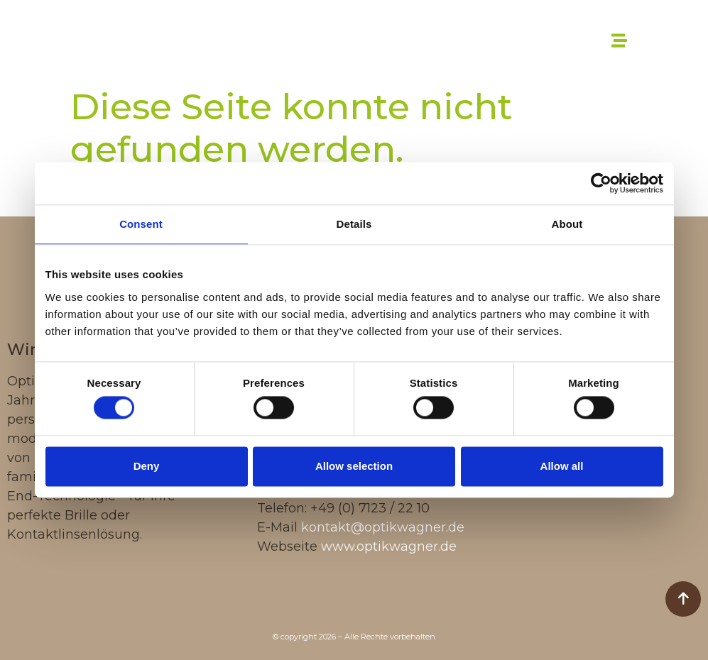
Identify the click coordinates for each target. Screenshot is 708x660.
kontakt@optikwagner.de (382, 527)
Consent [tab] (141, 224)
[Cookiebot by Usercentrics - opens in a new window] (601, 183)
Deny (147, 466)
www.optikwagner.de (389, 546)
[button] (619, 40)
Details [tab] (354, 224)
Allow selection (354, 466)
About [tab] (567, 224)
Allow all (562, 466)
